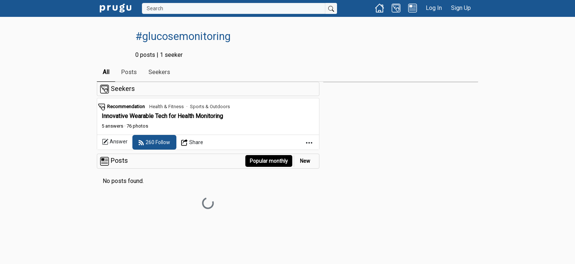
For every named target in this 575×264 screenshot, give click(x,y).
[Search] (233, 8)
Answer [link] (115, 142)
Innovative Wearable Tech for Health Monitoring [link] (162, 116)
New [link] (305, 161)
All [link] (106, 72)
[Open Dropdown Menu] (192, 142)
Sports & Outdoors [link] (210, 106)
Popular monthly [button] (269, 161)
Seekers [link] (159, 72)
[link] (115, 7)
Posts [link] (129, 72)
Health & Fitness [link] (166, 106)
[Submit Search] (331, 8)
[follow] (154, 142)
